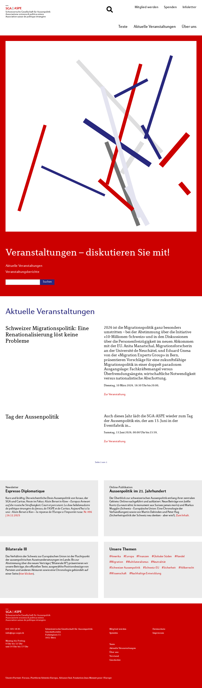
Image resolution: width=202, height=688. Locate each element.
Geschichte (114, 660)
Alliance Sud (65, 678)
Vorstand (114, 656)
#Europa (129, 556)
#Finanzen (143, 556)
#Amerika (115, 556)
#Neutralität (158, 562)
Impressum (158, 633)
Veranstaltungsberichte (22, 272)
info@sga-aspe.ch (15, 633)
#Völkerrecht (186, 568)
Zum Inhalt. (182, 515)
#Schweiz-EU (151, 568)
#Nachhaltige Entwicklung (145, 573)
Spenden (170, 7)
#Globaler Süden (162, 556)
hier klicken (26, 574)
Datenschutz (159, 629)
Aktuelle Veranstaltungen (155, 27)
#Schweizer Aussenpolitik (124, 568)
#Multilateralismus (137, 562)
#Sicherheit (169, 568)
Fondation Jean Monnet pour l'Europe (92, 678)
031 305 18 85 (13, 629)
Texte (123, 27)
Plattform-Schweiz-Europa (44, 678)
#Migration (116, 562)
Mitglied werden (146, 7)
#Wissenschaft (118, 573)
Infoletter (189, 7)
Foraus (25, 678)
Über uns (189, 27)
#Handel (180, 556)
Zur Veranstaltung (114, 394)
